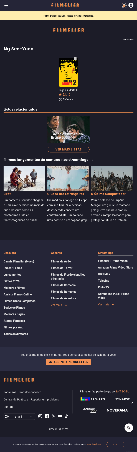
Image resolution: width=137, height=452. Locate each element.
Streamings (105, 253)
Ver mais (59, 305)
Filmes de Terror (61, 268)
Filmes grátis (49, 16)
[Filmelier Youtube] (60, 416)
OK (115, 445)
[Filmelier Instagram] (40, 416)
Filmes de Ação (61, 261)
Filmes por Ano (13, 327)
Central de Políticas (93, 444)
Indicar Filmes (13, 268)
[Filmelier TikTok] (66, 416)
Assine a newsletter (68, 362)
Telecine (103, 280)
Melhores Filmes (14, 288)
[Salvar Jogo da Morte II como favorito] (75, 59)
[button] (31, 416)
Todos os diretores (16, 334)
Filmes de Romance (63, 291)
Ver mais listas (68, 149)
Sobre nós (10, 392)
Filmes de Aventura (63, 298)
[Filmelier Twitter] (53, 416)
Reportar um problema (45, 399)
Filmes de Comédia (63, 285)
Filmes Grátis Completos (19, 301)
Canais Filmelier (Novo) (19, 261)
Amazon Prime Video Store (115, 267)
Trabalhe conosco (30, 392)
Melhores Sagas (14, 314)
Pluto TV (103, 287)
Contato (9, 407)
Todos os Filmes (14, 307)
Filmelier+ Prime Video (113, 261)
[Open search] (129, 427)
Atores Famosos (14, 321)
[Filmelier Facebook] (47, 416)
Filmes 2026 (11, 281)
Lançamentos (12, 274)
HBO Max (104, 274)
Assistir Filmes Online (18, 294)
